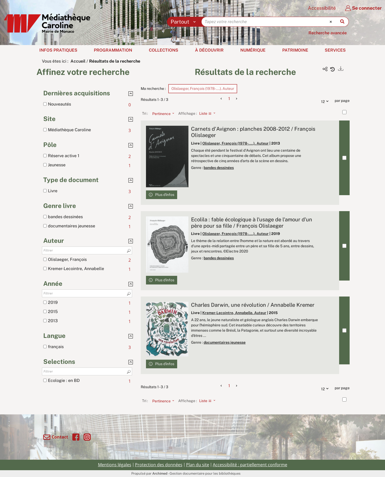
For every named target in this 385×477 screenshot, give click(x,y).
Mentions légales (114, 465)
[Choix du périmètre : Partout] (184, 22)
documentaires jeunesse (225, 342)
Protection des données (158, 465)
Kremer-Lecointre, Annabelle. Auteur (234, 313)
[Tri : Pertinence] (161, 113)
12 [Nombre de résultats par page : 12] (326, 101)
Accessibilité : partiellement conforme (250, 465)
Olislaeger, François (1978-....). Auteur (235, 143)
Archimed (159, 473)
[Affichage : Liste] (208, 113)
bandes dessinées (219, 168)
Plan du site (197, 465)
